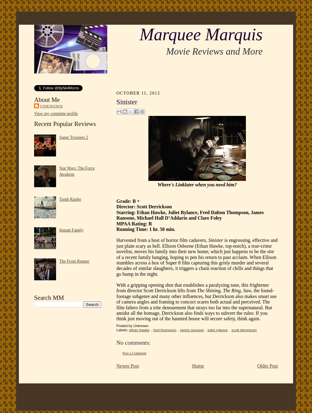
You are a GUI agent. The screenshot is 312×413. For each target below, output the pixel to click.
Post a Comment (134, 353)
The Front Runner (74, 261)
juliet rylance (217, 330)
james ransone (192, 330)
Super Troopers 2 (73, 137)
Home (198, 365)
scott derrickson (244, 330)
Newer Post (127, 365)
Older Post (267, 365)
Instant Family (71, 230)
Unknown (51, 106)
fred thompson (164, 330)
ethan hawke (139, 330)
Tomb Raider (70, 199)
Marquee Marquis (201, 34)
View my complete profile (56, 113)
